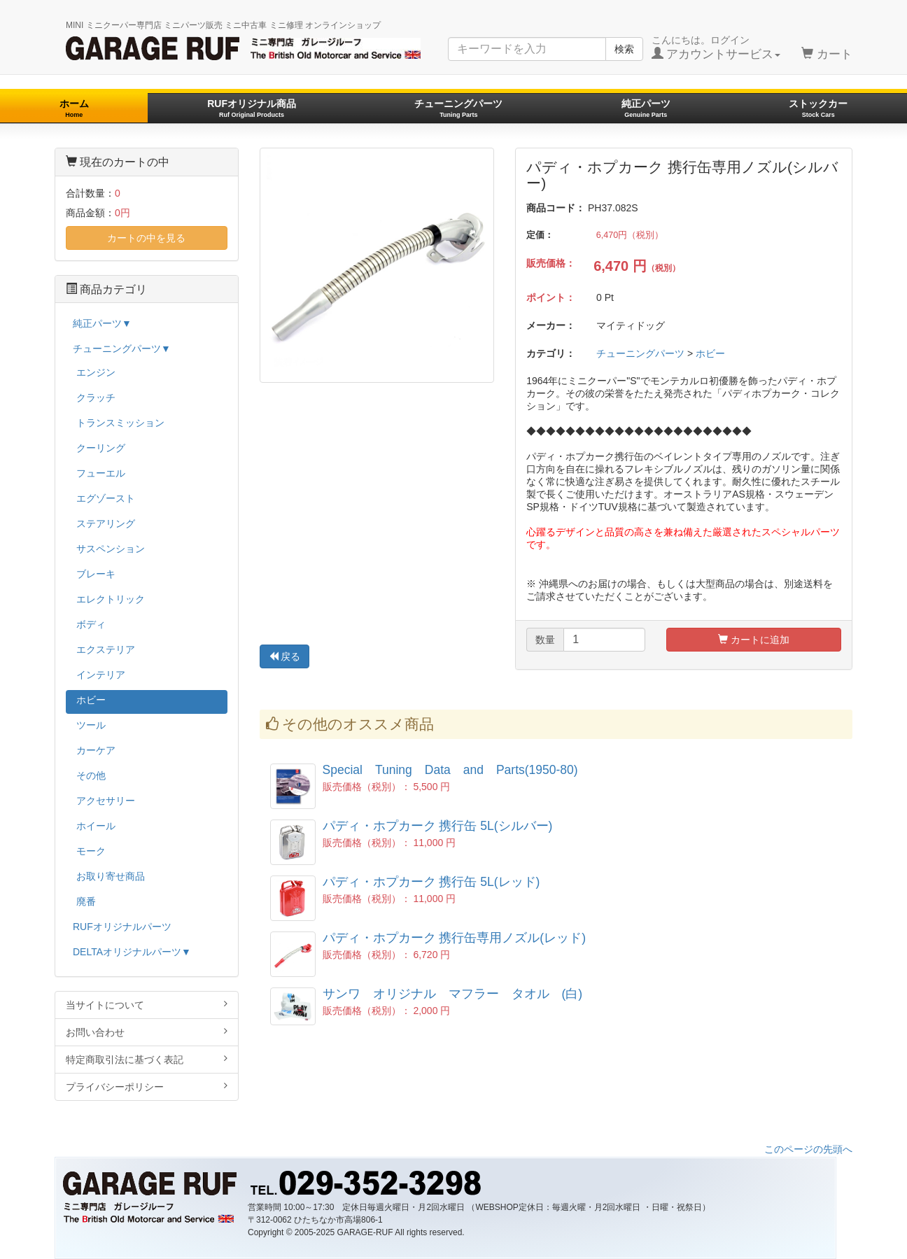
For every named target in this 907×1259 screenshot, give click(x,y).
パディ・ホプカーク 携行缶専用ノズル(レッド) (454, 938)
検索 (624, 49)
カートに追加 (753, 639)
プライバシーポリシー (146, 1086)
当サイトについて (146, 1005)
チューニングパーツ (458, 108)
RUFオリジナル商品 (251, 108)
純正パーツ (645, 108)
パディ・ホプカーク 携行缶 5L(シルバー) (438, 826)
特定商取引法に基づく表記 (146, 1059)
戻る (285, 656)
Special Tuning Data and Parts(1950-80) (450, 770)
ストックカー (818, 108)
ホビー (710, 353)
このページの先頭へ (808, 1149)
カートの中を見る (146, 238)
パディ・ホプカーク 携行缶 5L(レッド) (431, 882)
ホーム (74, 108)
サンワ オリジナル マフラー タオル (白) (453, 994)
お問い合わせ (146, 1032)
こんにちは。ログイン (716, 47)
